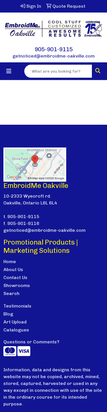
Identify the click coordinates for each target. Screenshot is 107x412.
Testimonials (17, 306)
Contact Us (15, 277)
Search (11, 293)
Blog (8, 314)
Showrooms (16, 285)
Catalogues (16, 330)
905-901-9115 (54, 49)
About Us (13, 269)
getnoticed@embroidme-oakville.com (54, 56)
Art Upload (15, 322)
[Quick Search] (58, 71)
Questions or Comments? (31, 342)
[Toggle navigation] (9, 71)
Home (9, 261)
